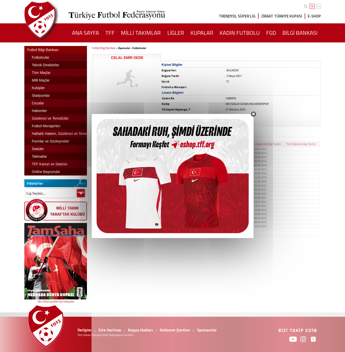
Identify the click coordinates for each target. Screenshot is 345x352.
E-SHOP (314, 16)
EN (318, 6)
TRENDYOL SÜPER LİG (237, 16)
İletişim (85, 330)
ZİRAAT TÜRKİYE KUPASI (281, 16)
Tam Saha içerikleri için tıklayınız (55, 301)
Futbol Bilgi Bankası (103, 48)
